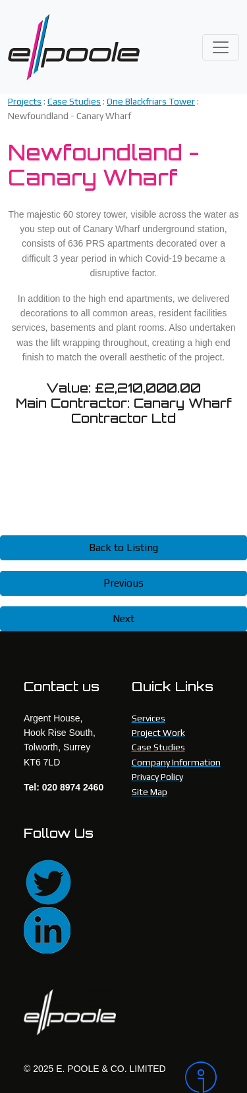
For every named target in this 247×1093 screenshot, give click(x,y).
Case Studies (74, 101)
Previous (123, 583)
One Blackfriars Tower (151, 101)
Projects (24, 101)
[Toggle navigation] (220, 47)
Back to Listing (123, 547)
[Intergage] (204, 1077)
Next (123, 618)
